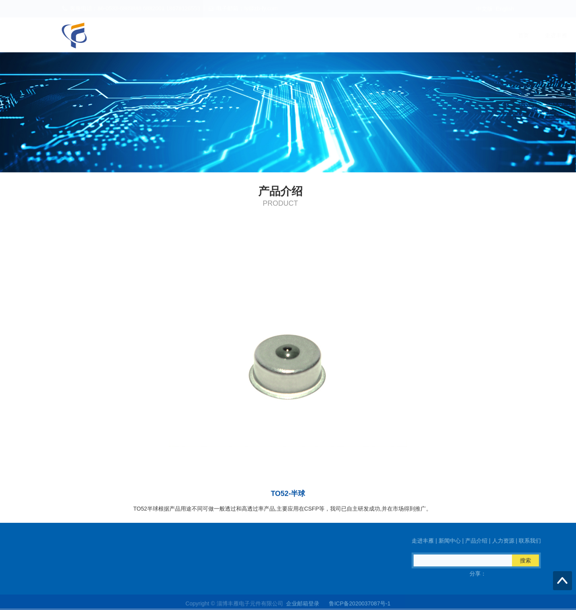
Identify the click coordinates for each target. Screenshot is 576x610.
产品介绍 (431, 35)
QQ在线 (48, 573)
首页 (322, 35)
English (505, 9)
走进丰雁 (355, 35)
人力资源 (470, 35)
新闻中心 (393, 35)
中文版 (484, 9)
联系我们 (508, 35)
